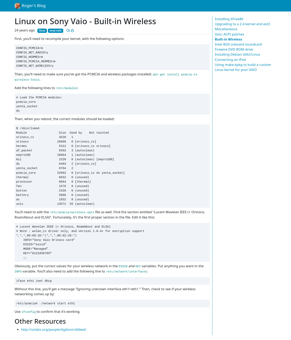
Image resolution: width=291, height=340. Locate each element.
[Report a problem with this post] (72, 30)
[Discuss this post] (68, 30)
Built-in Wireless (228, 39)
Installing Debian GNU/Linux (237, 54)
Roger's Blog (30, 6)
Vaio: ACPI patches (229, 34)
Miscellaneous (226, 29)
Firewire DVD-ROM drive (234, 49)
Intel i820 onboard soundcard (238, 44)
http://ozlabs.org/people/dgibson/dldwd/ (53, 329)
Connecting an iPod (230, 59)
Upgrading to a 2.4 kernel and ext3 (242, 24)
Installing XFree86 (229, 19)
